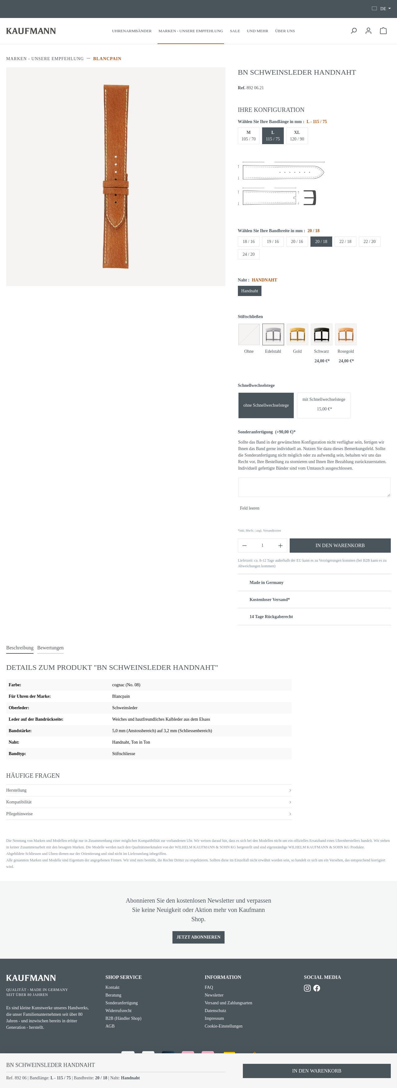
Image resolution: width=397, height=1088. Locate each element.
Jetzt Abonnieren (198, 937)
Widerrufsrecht (118, 1010)
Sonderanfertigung (267, 432)
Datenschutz (215, 1010)
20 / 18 (321, 241)
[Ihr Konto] (368, 30)
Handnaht (249, 291)
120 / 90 (297, 135)
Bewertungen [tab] (50, 647)
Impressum (214, 1018)
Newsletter (214, 995)
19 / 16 (273, 241)
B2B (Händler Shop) (123, 1018)
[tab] (19, 648)
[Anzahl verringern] (244, 545)
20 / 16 (297, 241)
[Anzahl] (262, 545)
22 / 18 (345, 241)
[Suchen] (353, 30)
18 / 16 (249, 241)
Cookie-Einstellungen (224, 1026)
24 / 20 (249, 254)
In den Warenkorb (340, 545)
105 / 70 (249, 135)
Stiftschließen (250, 316)
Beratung (113, 995)
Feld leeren (250, 508)
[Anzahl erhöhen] (280, 545)
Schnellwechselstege (256, 385)
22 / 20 (370, 241)
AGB (110, 1026)
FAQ (209, 987)
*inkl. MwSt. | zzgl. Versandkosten (259, 530)
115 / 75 (273, 135)
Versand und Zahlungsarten (228, 1003)
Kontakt (112, 987)
